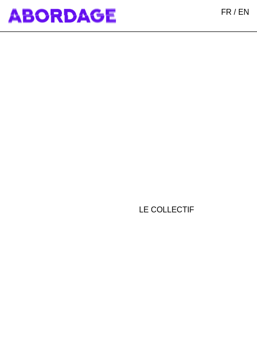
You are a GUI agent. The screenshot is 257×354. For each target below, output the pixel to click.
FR (226, 12)
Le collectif (166, 210)
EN (243, 12)
